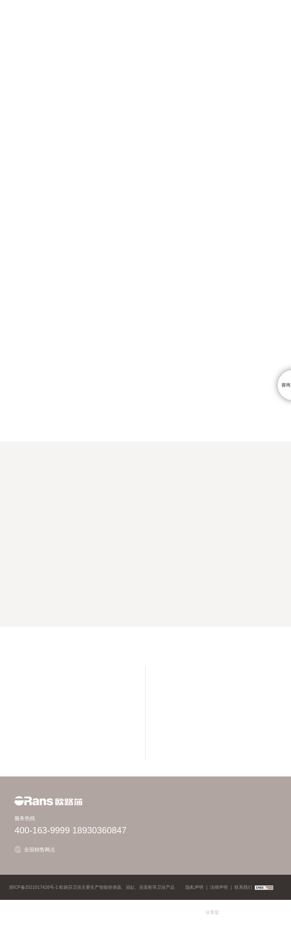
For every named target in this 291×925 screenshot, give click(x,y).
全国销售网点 (39, 850)
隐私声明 (194, 887)
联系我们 (243, 887)
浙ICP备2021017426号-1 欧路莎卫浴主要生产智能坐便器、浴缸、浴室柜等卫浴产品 (92, 887)
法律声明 (219, 887)
